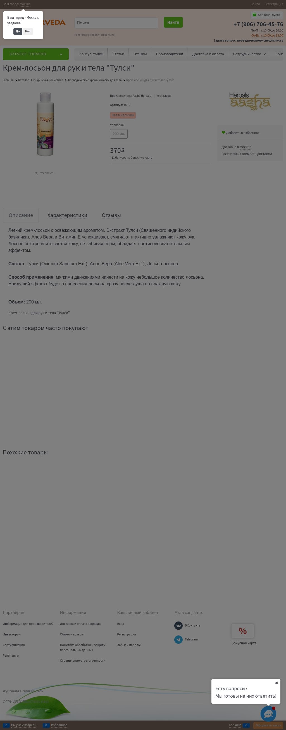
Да (18, 31)
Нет (28, 31)
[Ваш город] (276, 683)
